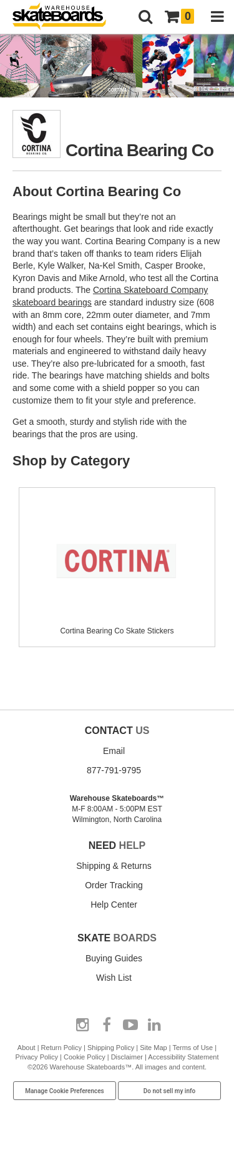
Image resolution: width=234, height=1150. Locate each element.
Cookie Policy (84, 1057)
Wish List (114, 978)
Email (114, 751)
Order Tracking (114, 885)
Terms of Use (192, 1047)
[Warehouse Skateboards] (65, 17)
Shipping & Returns (114, 866)
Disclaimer (127, 1057)
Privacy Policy (37, 1057)
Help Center (113, 905)
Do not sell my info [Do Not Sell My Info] (170, 1091)
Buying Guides (113, 958)
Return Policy (61, 1047)
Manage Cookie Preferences (64, 1091)
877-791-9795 (114, 770)
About (26, 1047)
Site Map (153, 1047)
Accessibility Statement (183, 1057)
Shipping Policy (110, 1047)
